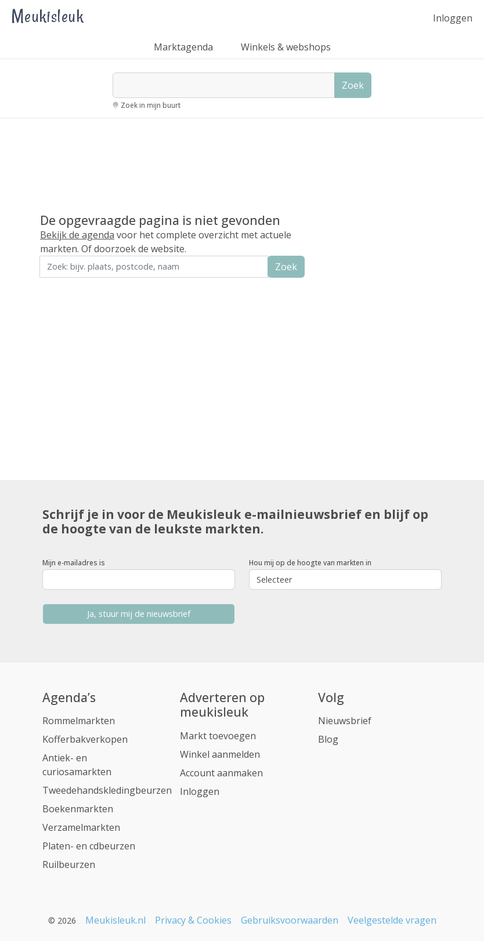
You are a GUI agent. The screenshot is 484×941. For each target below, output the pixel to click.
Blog (328, 739)
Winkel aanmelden (220, 754)
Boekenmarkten (77, 808)
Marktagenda (183, 47)
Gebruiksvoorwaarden (289, 920)
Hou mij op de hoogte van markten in (310, 563)
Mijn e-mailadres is (73, 563)
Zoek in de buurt (72, 285)
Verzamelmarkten (81, 827)
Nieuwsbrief (344, 720)
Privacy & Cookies (193, 920)
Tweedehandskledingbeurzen (107, 790)
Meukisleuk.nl (115, 920)
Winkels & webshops (286, 47)
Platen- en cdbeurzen (88, 846)
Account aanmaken (221, 772)
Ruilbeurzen (68, 864)
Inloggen (452, 18)
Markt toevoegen (218, 735)
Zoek (353, 85)
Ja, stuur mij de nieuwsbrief (138, 613)
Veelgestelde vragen (392, 920)
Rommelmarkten (78, 720)
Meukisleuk (48, 16)
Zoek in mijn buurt (150, 105)
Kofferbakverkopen (85, 739)
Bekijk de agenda (77, 234)
